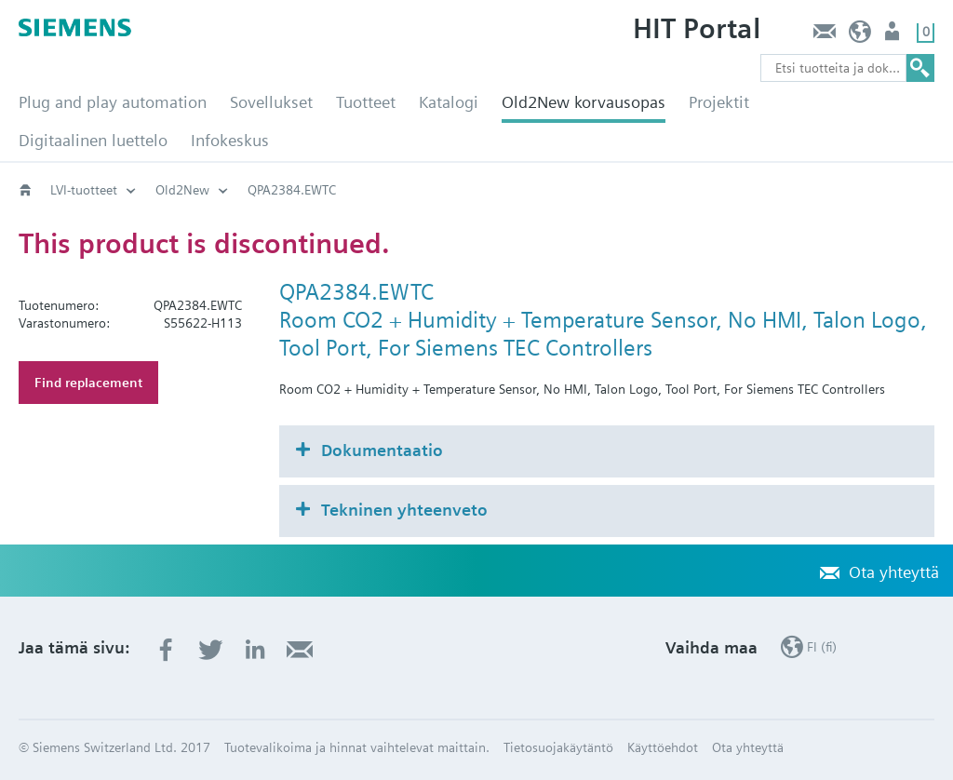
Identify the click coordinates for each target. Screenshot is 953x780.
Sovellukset (271, 102)
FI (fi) (860, 35)
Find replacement (88, 382)
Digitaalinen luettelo (93, 140)
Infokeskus (230, 140)
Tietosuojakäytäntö (558, 747)
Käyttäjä (894, 35)
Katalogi (448, 102)
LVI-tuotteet (83, 189)
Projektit (719, 102)
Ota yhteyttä (824, 35)
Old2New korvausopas (583, 102)
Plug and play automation (113, 102)
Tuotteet (366, 102)
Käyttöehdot (662, 747)
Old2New (182, 189)
